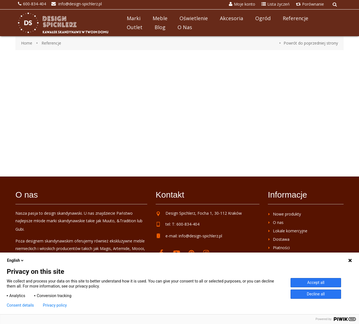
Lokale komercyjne (290, 230)
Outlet (134, 27)
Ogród (263, 18)
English (15, 260)
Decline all (316, 294)
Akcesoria (231, 18)
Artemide (121, 248)
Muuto (108, 220)
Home (26, 43)
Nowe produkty (287, 214)
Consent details (20, 305)
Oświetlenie (194, 18)
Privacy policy (55, 305)
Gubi (19, 229)
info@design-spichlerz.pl (200, 236)
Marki (134, 18)
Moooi (138, 248)
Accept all (316, 282)
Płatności (281, 247)
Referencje (295, 18)
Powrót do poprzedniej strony (311, 43)
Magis (105, 248)
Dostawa (281, 239)
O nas (185, 27)
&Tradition (126, 220)
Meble (160, 18)
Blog (160, 27)
